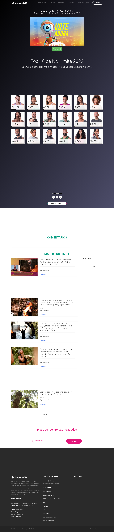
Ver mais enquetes (57, 203)
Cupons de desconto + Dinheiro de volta (22, 505)
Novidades (71, 2)
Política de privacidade (96, 529)
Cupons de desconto (17, 509)
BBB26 (44, 502)
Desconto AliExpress (17, 514)
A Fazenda (45, 506)
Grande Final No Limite (83, 2)
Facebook (78, 476)
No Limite (45, 510)
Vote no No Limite (42, 2)
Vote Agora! (57, 49)
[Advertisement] (57, 82)
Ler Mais (43, 274)
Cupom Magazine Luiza (17, 512)
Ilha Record (46, 513)
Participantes (61, 2)
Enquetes (52, 2)
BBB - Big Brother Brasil (49, 517)
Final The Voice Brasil (48, 520)
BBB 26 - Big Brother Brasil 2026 (51, 499)
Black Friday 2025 (16, 516)
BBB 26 (98, 2)
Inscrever (74, 440)
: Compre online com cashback (24, 503)
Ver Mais (45, 414)
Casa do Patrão (47, 492)
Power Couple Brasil (48, 495)
